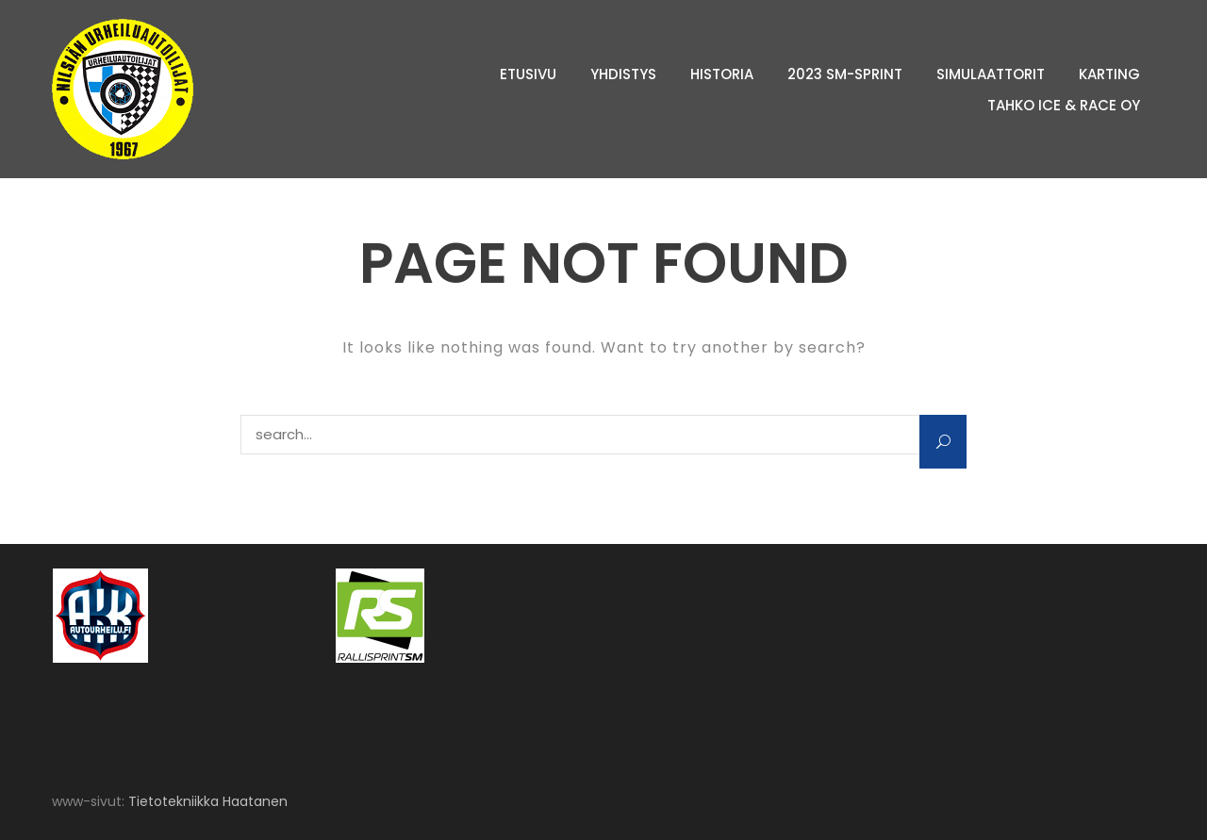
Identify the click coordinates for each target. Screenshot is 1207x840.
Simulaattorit (990, 74)
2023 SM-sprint (844, 74)
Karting (1109, 74)
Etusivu (528, 74)
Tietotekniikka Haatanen (208, 801)
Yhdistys (623, 74)
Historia (721, 74)
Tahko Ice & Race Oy (1063, 105)
